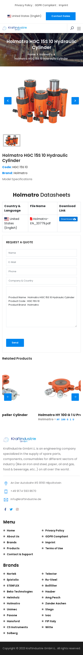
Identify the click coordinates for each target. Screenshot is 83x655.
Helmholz (13, 597)
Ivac (48, 615)
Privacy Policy (23, 5)
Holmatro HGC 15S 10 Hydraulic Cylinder (35, 158)
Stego (49, 609)
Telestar (51, 574)
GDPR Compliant (45, 5)
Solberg (12, 633)
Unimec (12, 609)
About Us (13, 536)
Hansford (13, 621)
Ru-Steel (51, 580)
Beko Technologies (20, 591)
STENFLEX (13, 585)
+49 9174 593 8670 (23, 491)
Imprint (63, 5)
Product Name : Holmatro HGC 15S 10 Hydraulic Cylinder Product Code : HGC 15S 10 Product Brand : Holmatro (41, 306)
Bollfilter (51, 585)
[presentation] (26, 334)
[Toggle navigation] (79, 28)
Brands (12, 542)
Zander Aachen (55, 603)
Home (31, 54)
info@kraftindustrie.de (26, 499)
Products (13, 548)
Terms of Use (54, 548)
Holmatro (45, 54)
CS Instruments (17, 627)
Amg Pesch (52, 597)
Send (15, 342)
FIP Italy (50, 621)
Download (68, 219)
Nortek (11, 574)
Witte (49, 627)
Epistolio (13, 580)
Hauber (50, 591)
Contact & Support (20, 554)
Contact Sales (60, 16)
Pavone (12, 615)
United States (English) (24, 16)
